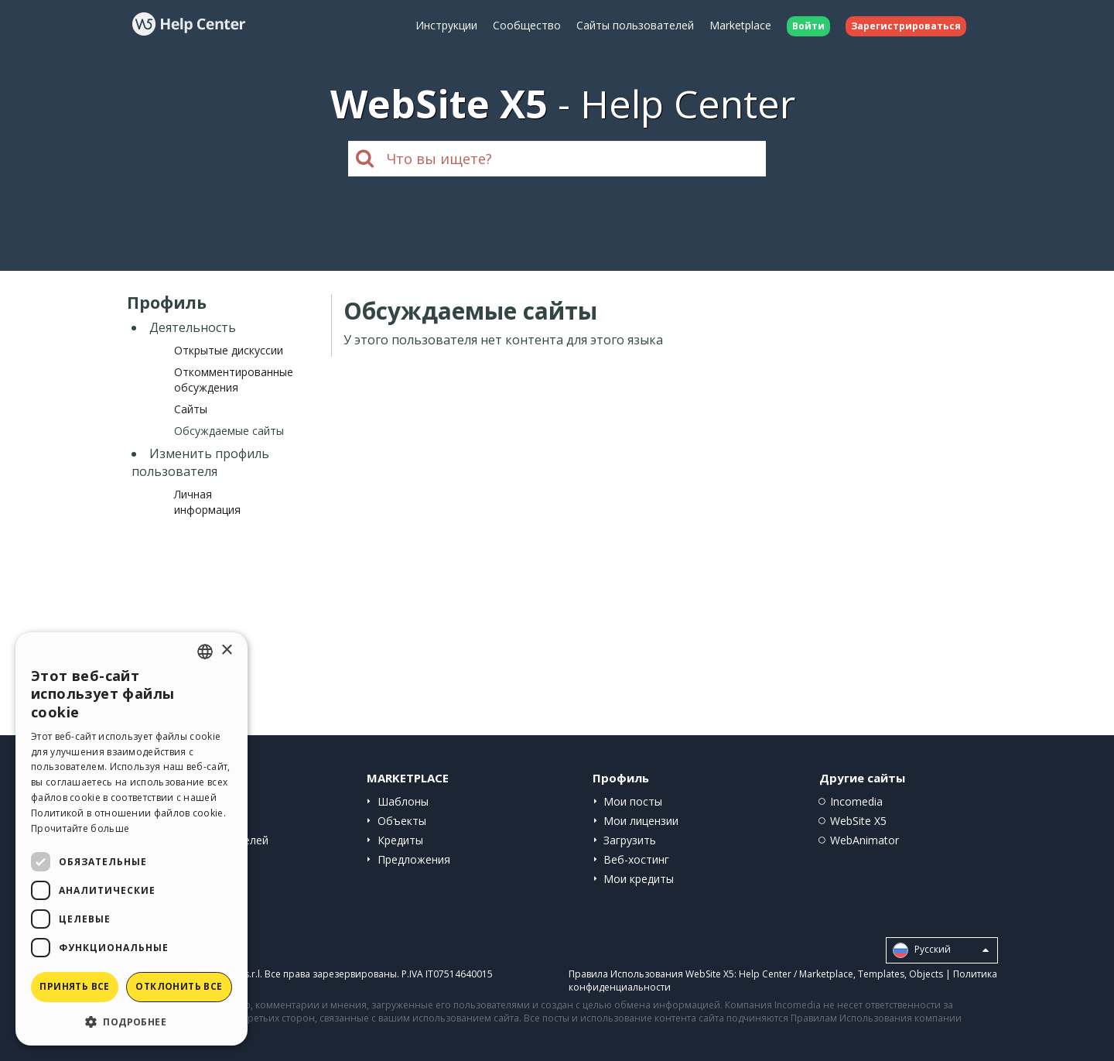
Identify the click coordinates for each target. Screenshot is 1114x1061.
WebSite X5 (858, 820)
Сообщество (527, 25)
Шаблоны (403, 801)
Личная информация (207, 502)
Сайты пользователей (635, 25)
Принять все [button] (74, 986)
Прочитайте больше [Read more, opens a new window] (80, 828)
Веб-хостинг (636, 859)
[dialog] (131, 839)
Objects (926, 974)
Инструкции (446, 25)
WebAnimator (864, 840)
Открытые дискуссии (228, 350)
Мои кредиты (638, 878)
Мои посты (632, 801)
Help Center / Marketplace (796, 974)
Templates (881, 974)
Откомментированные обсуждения (233, 380)
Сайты (190, 409)
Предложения (414, 859)
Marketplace (740, 25)
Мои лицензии (640, 820)
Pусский (941, 950)
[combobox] (205, 651)
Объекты (402, 820)
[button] (131, 1021)
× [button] (226, 650)
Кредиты (400, 840)
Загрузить (629, 840)
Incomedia (856, 801)
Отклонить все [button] (178, 986)
